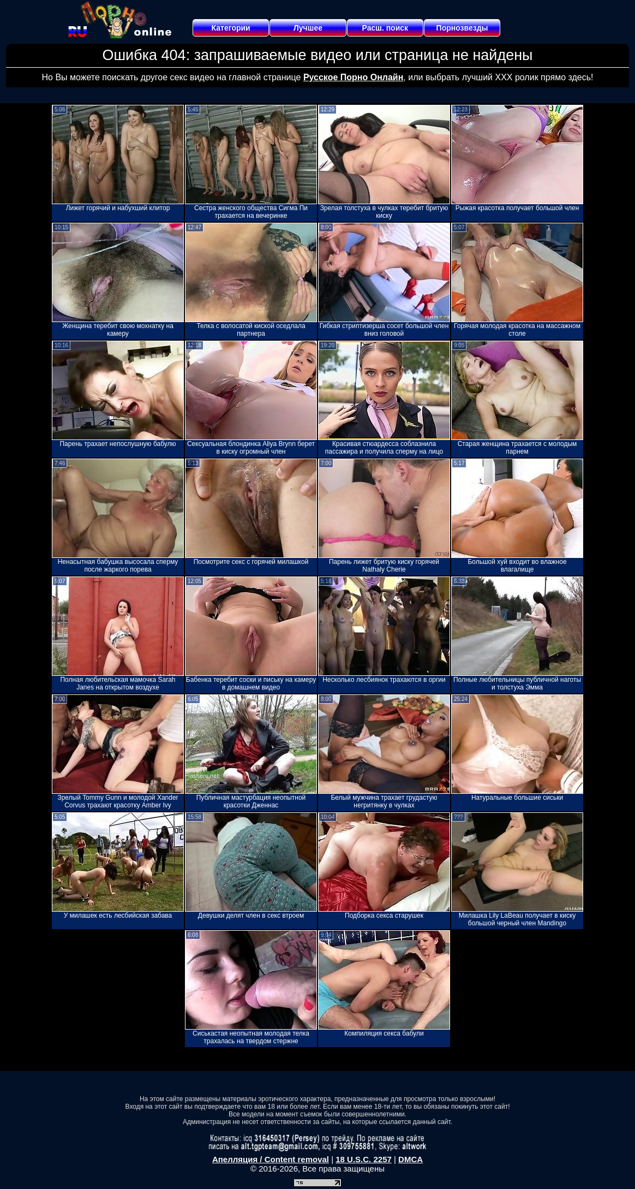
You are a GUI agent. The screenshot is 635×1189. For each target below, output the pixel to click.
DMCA (410, 1159)
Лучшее (307, 27)
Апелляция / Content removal (270, 1159)
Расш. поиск (385, 27)
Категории (231, 27)
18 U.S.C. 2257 (364, 1159)
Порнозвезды (462, 27)
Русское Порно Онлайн (353, 77)
